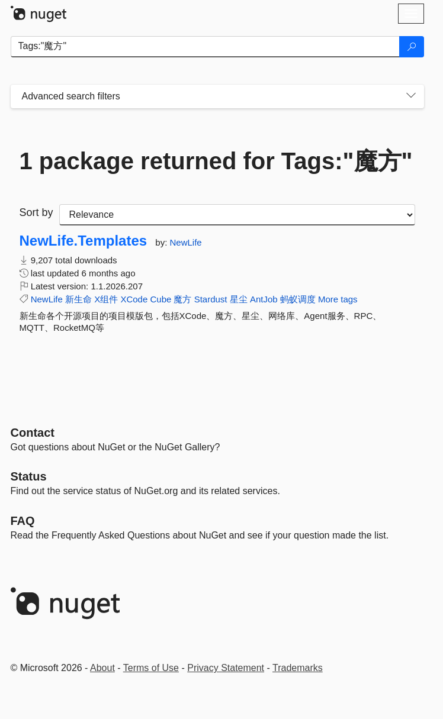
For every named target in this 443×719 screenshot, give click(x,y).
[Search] (411, 46)
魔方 (182, 299)
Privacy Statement (225, 668)
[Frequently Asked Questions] (23, 520)
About (102, 668)
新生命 (78, 299)
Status (29, 476)
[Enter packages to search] (205, 46)
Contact (32, 432)
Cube (160, 299)
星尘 (239, 299)
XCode (133, 299)
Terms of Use (151, 668)
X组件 (106, 299)
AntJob (264, 299)
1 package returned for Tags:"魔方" (216, 161)
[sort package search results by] (237, 214)
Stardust (210, 299)
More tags (338, 299)
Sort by (36, 212)
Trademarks (297, 668)
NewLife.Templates (83, 240)
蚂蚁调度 (298, 299)
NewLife (185, 242)
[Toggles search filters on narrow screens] (411, 96)
